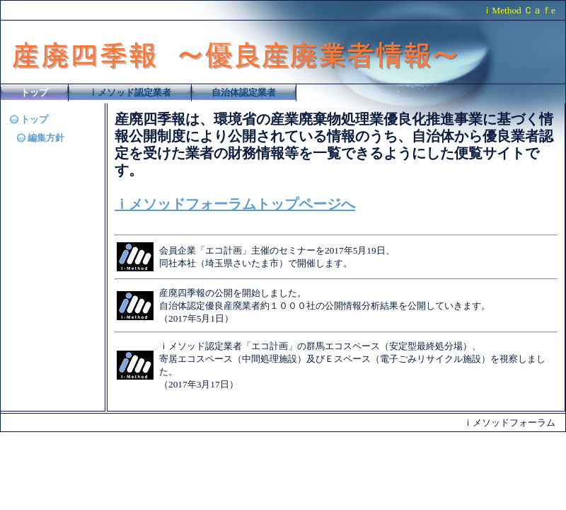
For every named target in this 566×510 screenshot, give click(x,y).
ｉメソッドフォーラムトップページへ (235, 204)
